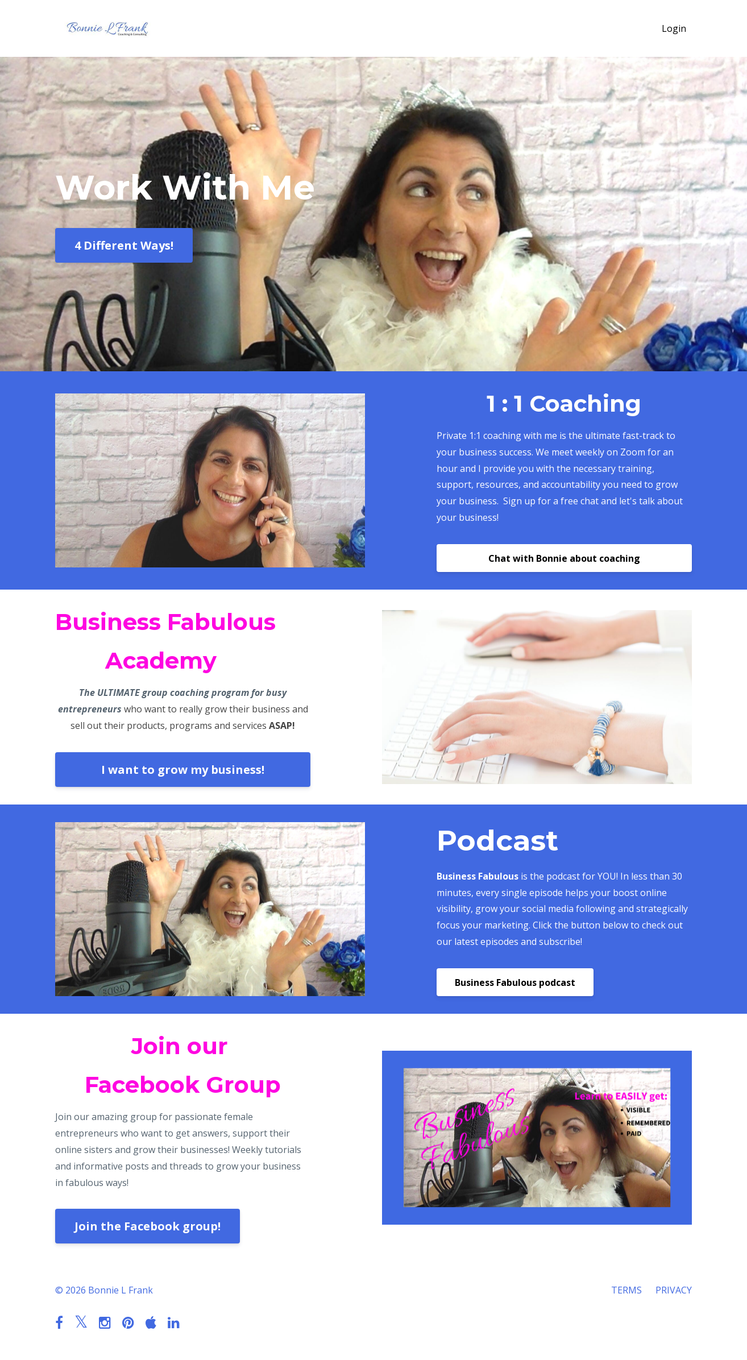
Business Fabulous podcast (515, 982)
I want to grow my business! (182, 769)
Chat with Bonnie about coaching (564, 558)
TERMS (626, 1290)
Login (674, 28)
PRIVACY (673, 1290)
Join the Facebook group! (147, 1226)
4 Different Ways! (123, 245)
